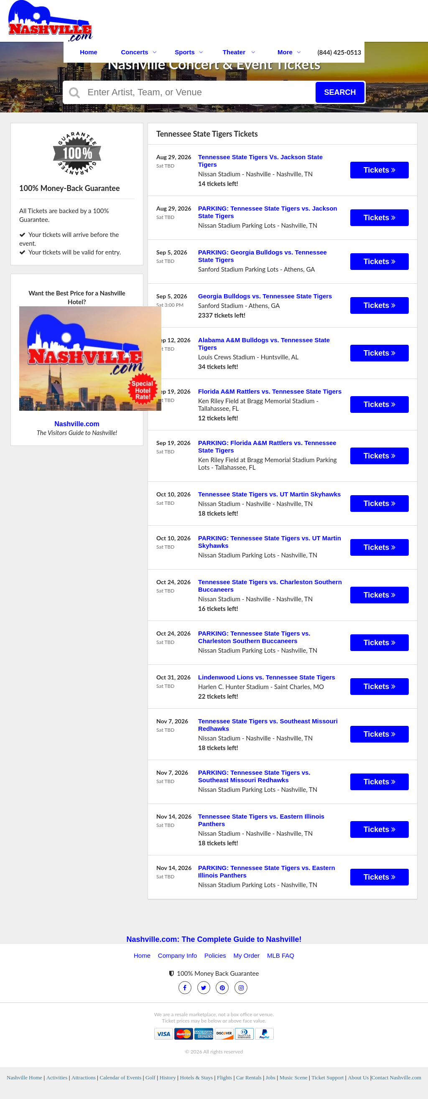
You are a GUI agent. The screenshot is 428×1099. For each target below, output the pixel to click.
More (289, 52)
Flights (224, 1077)
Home (88, 52)
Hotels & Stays (196, 1077)
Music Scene (294, 1077)
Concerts (138, 52)
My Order (247, 955)
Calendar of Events (121, 1077)
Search (340, 92)
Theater (239, 52)
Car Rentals (249, 1077)
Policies (215, 955)
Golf (150, 1077)
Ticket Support (327, 1077)
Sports (189, 52)
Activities (57, 1077)
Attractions (83, 1077)
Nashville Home (24, 1077)
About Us (358, 1077)
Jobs (270, 1077)
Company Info (177, 955)
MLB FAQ (280, 955)
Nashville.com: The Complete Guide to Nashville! (213, 939)
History (168, 1077)
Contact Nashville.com (396, 1077)
